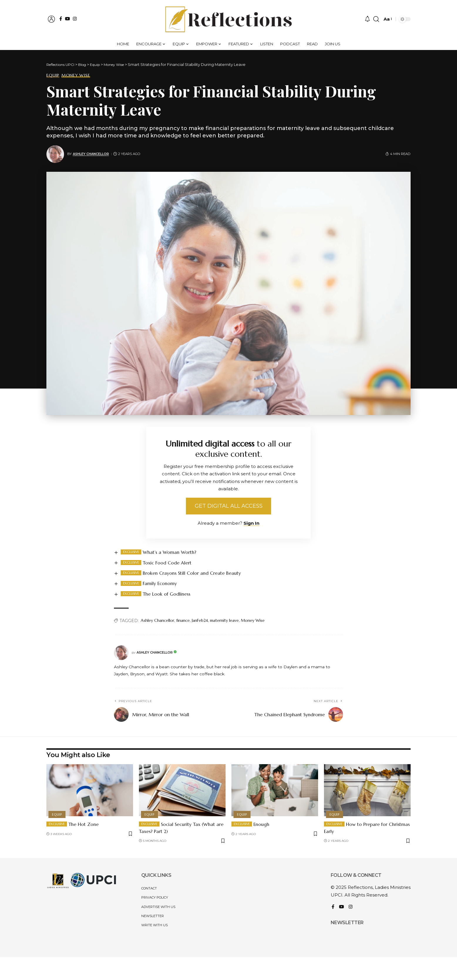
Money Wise (75, 75)
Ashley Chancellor (92, 154)
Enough (261, 825)
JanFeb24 (200, 621)
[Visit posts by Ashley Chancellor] (55, 154)
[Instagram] (74, 18)
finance (183, 621)
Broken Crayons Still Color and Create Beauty (192, 574)
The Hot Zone (83, 825)
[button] (51, 19)
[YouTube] (67, 18)
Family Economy (160, 584)
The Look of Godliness (167, 595)
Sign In (251, 524)
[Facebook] (60, 18)
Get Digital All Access (229, 506)
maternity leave (224, 621)
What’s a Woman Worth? (169, 553)
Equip (52, 75)
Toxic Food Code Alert (167, 564)
